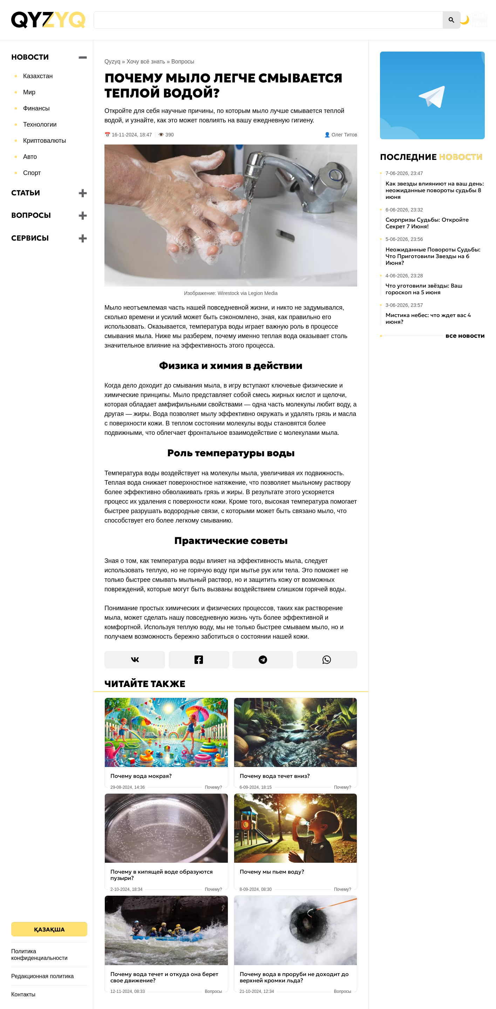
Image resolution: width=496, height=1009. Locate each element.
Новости (30, 57)
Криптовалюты (44, 140)
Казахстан (38, 76)
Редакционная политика (42, 976)
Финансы (36, 108)
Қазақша (49, 929)
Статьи (25, 192)
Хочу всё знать (146, 62)
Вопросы (31, 215)
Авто (30, 156)
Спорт (32, 172)
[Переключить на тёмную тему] (432, 20)
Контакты (23, 994)
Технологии (40, 124)
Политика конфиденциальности (39, 954)
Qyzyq (112, 62)
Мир (29, 92)
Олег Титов (344, 134)
